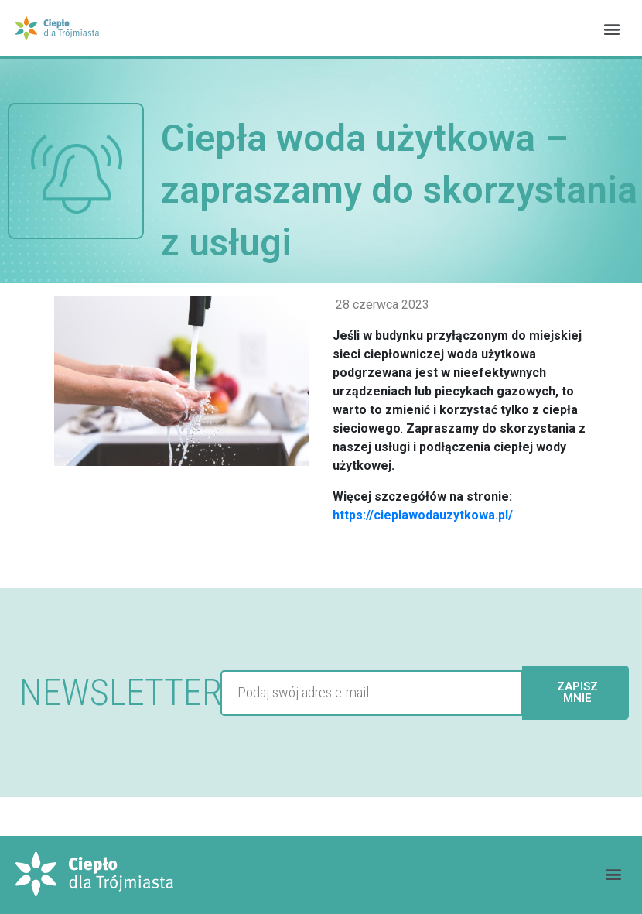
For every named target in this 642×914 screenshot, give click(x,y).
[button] (611, 28)
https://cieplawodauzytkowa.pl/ (423, 515)
